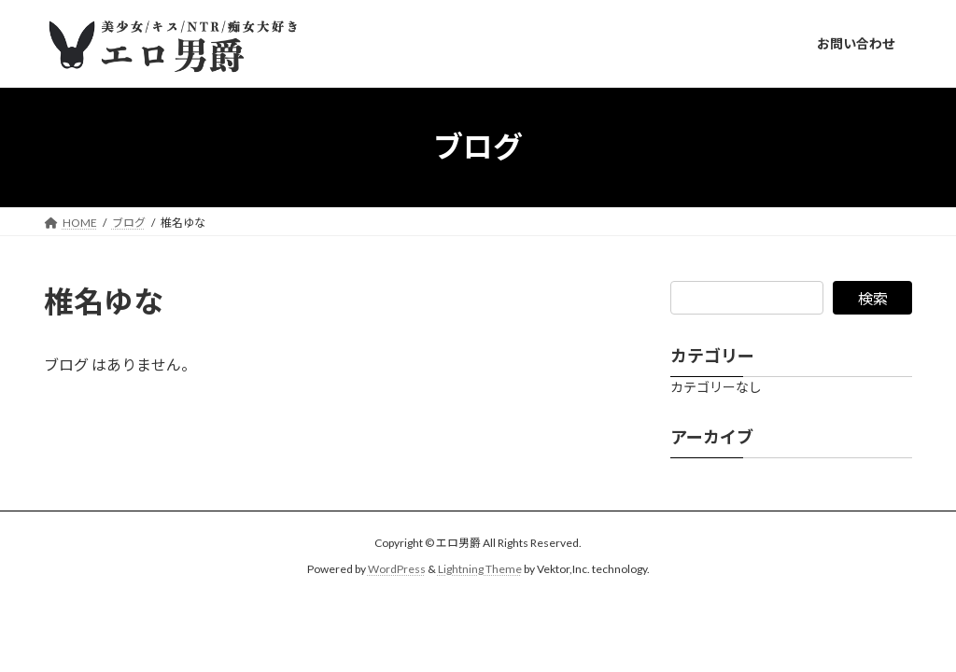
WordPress (397, 569)
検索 (873, 298)
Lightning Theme (480, 569)
